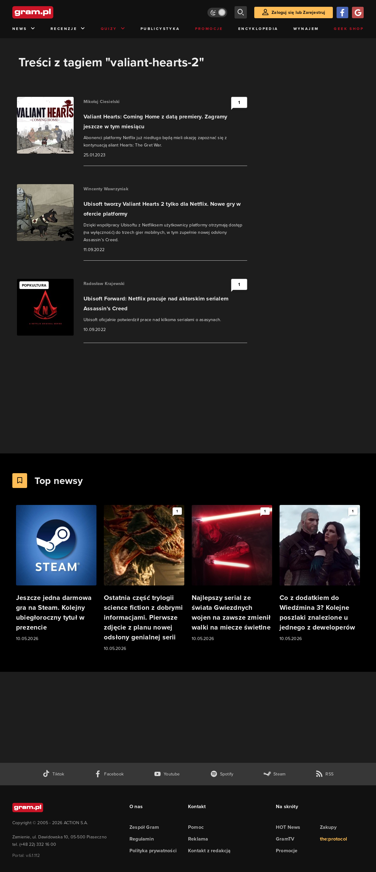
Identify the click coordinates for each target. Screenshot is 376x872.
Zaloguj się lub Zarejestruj (298, 12)
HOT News (288, 827)
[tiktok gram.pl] (53, 774)
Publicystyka (160, 28)
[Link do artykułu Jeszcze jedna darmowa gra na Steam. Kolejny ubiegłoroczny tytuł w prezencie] (56, 573)
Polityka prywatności (153, 850)
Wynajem (306, 28)
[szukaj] (241, 12)
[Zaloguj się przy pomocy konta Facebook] (342, 12)
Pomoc (196, 827)
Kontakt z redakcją (209, 850)
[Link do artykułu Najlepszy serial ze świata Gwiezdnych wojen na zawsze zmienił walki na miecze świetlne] (232, 573)
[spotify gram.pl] (222, 774)
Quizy (113, 29)
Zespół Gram (144, 827)
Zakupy (328, 827)
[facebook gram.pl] (109, 774)
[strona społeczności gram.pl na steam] (274, 774)
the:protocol (333, 838)
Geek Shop (349, 28)
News (23, 29)
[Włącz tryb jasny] (217, 12)
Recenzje (68, 29)
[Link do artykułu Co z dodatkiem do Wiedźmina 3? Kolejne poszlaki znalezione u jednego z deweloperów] (320, 573)
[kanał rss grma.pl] (324, 774)
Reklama (198, 838)
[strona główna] (48, 12)
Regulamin (141, 838)
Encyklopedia (258, 28)
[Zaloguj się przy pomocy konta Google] (358, 12)
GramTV (285, 838)
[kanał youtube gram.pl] (167, 774)
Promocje (209, 28)
